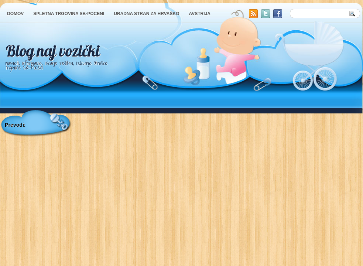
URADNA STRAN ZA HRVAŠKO (146, 13)
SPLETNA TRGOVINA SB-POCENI (68, 13)
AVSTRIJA (199, 13)
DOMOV (15, 13)
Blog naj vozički (53, 51)
